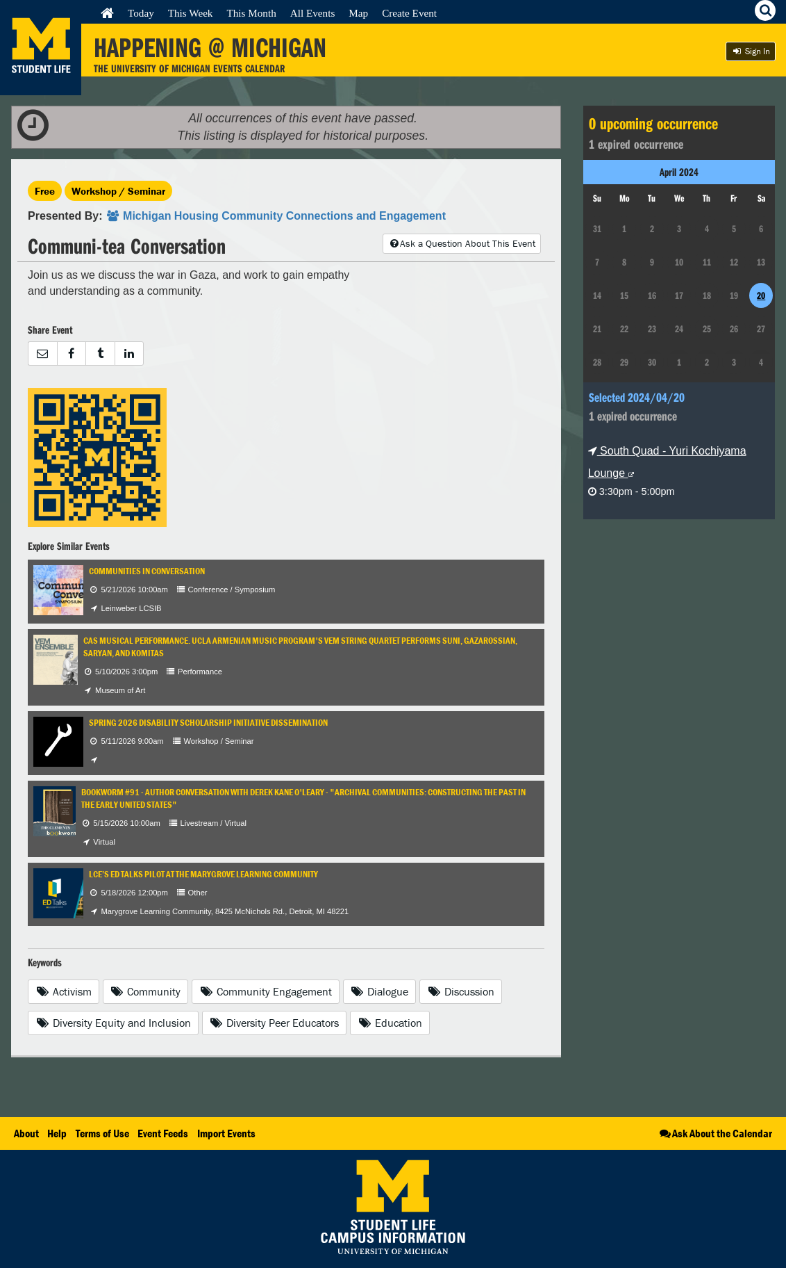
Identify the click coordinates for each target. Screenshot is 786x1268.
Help (57, 1133)
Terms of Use (102, 1133)
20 (761, 295)
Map (358, 13)
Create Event (409, 13)
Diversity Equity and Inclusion (113, 1023)
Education (390, 1023)
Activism (63, 991)
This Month (251, 13)
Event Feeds (162, 1133)
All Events (312, 13)
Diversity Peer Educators (275, 1023)
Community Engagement (265, 991)
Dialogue (380, 991)
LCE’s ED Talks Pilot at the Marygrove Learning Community (203, 874)
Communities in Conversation (147, 571)
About (26, 1133)
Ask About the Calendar (715, 1133)
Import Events (226, 1133)
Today (141, 13)
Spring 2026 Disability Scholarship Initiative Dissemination (208, 723)
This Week (190, 13)
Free (45, 190)
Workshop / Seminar (118, 190)
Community (145, 991)
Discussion (460, 991)
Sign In (750, 51)
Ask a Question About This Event (461, 243)
